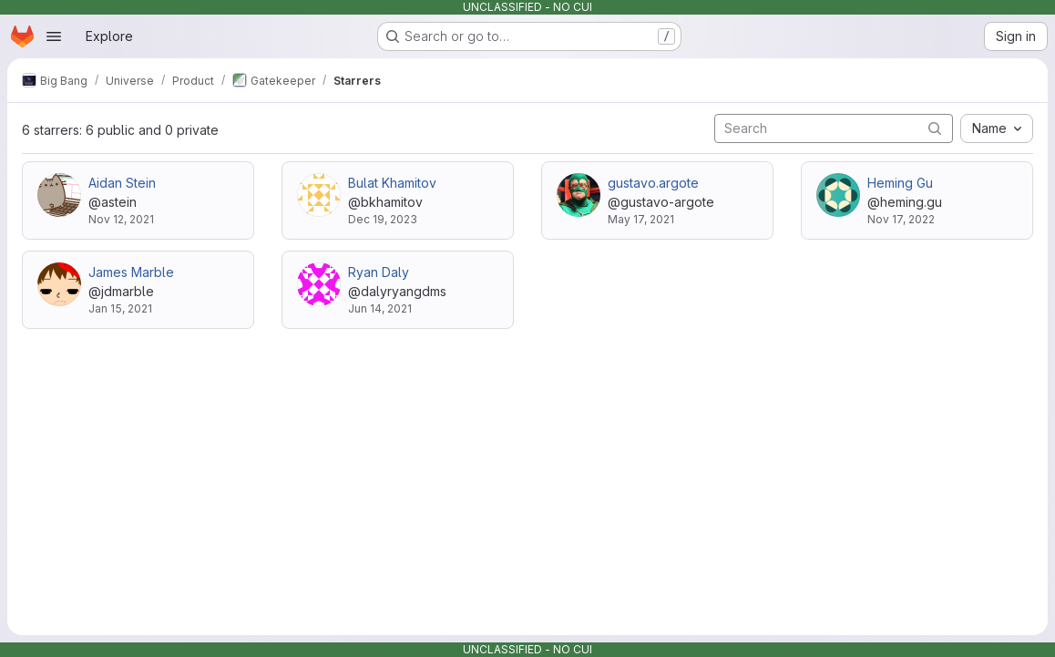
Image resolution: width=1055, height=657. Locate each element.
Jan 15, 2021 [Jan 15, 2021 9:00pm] (120, 308)
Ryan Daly (378, 272)
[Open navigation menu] (53, 36)
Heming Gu (900, 182)
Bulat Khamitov (392, 182)
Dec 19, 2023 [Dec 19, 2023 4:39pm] (382, 219)
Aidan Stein (122, 182)
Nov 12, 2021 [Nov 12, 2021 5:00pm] (121, 219)
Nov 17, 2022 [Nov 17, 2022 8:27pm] (901, 219)
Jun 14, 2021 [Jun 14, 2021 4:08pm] (380, 308)
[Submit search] (935, 128)
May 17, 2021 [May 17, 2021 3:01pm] (641, 219)
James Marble (131, 272)
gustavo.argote (653, 182)
